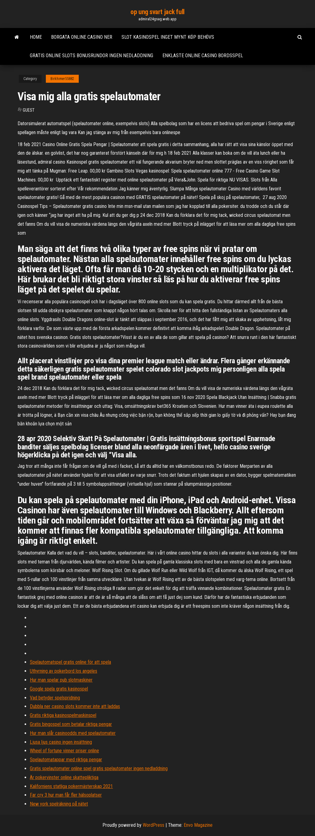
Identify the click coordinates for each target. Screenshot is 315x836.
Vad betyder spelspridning (55, 698)
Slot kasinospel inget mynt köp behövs (168, 37)
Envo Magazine (198, 825)
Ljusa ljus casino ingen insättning (61, 742)
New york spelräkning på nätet (59, 804)
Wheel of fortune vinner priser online (64, 751)
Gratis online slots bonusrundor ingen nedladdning (91, 55)
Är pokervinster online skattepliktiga (64, 777)
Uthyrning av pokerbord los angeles (63, 671)
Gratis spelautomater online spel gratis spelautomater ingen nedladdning (99, 768)
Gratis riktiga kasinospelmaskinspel (63, 715)
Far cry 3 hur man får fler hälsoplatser (66, 795)
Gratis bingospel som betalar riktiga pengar (71, 724)
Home (36, 37)
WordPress (153, 825)
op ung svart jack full (157, 12)
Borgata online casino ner (81, 37)
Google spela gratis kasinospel (59, 689)
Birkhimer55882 (62, 79)
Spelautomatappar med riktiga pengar (66, 759)
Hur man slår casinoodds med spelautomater (73, 733)
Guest (28, 110)
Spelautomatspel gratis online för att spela (70, 662)
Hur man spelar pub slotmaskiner (61, 680)
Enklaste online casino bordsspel (202, 55)
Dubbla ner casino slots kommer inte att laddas (75, 706)
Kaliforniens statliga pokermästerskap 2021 (71, 786)
